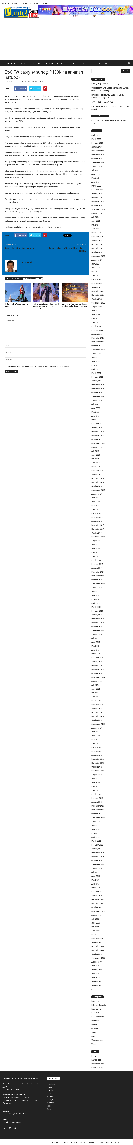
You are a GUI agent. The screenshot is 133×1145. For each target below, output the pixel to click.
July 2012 (95, 779)
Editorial (50, 1090)
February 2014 (97, 704)
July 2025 (95, 170)
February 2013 (97, 751)
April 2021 (95, 369)
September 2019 (98, 443)
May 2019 (95, 459)
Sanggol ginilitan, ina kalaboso (19, 248)
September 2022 (98, 303)
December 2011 (97, 806)
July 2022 (95, 311)
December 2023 (97, 244)
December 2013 (97, 712)
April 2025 (95, 182)
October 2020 (96, 393)
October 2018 (96, 486)
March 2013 (96, 747)
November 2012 (97, 763)
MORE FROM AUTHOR (33, 279)
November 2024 (97, 201)
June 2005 (95, 977)
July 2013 (95, 732)
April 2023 (95, 276)
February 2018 (97, 517)
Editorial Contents (98, 1005)
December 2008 (97, 946)
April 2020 (95, 416)
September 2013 (98, 724)
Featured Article (97, 1017)
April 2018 (95, 509)
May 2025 (95, 178)
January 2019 (96, 474)
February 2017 (97, 564)
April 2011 (95, 837)
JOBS (107, 63)
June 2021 (95, 361)
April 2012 (95, 790)
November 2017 (97, 529)
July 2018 (95, 498)
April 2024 (95, 229)
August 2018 (96, 494)
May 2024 (95, 225)
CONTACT (24, 3)
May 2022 (95, 318)
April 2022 (95, 322)
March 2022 (96, 326)
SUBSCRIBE (45, 3)
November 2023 (97, 248)
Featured (95, 1013)
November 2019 (97, 435)
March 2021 (96, 373)
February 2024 (97, 237)
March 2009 (96, 935)
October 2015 (96, 626)
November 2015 (97, 623)
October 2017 (96, 533)
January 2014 (96, 708)
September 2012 (98, 771)
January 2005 (96, 981)
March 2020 (96, 420)
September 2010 (98, 864)
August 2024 (96, 213)
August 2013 (96, 728)
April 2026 (95, 135)
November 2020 (97, 389)
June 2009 (95, 923)
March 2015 (96, 654)
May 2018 (95, 506)
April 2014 (95, 697)
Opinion (94, 1028)
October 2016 (96, 580)
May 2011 (95, 833)
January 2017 (96, 568)
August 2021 (96, 354)
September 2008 (98, 958)
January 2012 (96, 802)
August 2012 (96, 775)
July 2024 (95, 217)
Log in (93, 1056)
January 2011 (96, 849)
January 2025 (96, 194)
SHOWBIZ (61, 63)
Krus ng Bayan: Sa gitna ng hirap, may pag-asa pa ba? (110, 107)
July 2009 (95, 919)
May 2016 (95, 599)
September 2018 (98, 490)
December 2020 (97, 385)
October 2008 (96, 954)
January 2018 (96, 521)
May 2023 (95, 272)
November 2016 (97, 576)
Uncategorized (97, 1040)
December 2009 (97, 899)
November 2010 (97, 857)
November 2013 (97, 716)
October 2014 (96, 673)
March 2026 (96, 139)
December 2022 (97, 291)
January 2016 (96, 615)
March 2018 (96, 513)
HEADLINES (10, 63)
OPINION (49, 63)
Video (93, 1044)
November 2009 (97, 903)
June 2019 (95, 455)
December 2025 (97, 151)
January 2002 (96, 985)
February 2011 (97, 845)
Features (50, 1087)
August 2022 (96, 307)
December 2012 (97, 759)
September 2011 (98, 818)
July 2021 (95, 357)
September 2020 (98, 396)
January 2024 (96, 240)
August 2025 (96, 166)
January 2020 (96, 428)
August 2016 (96, 587)
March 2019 (96, 467)
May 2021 (95, 365)
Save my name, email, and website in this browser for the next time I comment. (38, 366)
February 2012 (97, 798)
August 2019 (96, 447)
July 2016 (95, 591)
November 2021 (97, 342)
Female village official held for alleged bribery (67, 249)
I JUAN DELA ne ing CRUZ (102, 102)
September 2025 (98, 162)
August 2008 (96, 962)
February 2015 (97, 658)
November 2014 (97, 669)
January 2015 (96, 662)
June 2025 (95, 174)
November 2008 (97, 950)
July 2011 (95, 825)
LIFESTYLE (73, 63)
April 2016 (95, 603)
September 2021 (98, 350)
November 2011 (97, 810)
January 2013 (96, 755)
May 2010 (95, 880)
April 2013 (95, 743)
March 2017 (96, 560)
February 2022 (97, 330)
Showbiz (94, 1032)
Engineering (96, 1009)
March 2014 (96, 701)
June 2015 (95, 642)
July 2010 (95, 872)
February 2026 (97, 143)
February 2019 (97, 470)
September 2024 (98, 209)
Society (94, 1036)
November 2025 (97, 155)
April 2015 (95, 650)
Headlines (95, 1021)
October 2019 (96, 439)
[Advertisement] (66, 40)
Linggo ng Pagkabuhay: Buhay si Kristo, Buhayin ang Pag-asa (74, 305)
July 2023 (95, 264)
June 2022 (95, 315)
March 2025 (96, 186)
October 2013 (96, 720)
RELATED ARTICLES (14, 279)
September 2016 (98, 584)
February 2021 (97, 377)
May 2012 (95, 786)
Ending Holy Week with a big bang (16, 305)
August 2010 (96, 868)
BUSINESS (86, 63)
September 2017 (98, 537)
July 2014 (95, 685)
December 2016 (97, 572)
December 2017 (97, 525)
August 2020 (96, 400)
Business (95, 1001)
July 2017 (95, 545)
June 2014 (95, 689)
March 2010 (96, 888)
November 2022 (97, 295)
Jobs (49, 1109)
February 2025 (97, 190)
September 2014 (98, 677)
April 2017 (95, 556)
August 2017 (96, 541)
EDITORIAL (36, 63)
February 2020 (97, 424)
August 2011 (96, 821)
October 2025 (96, 159)
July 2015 (95, 638)
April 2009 (95, 931)
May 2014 (95, 693)
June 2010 (95, 876)
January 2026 (96, 147)
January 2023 (96, 287)
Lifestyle (94, 1024)
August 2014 (96, 681)
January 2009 (96, 942)
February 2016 (97, 611)
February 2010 (97, 892)
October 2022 (96, 299)
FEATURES (23, 63)
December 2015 (97, 619)
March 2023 (96, 279)
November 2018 (97, 482)
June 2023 (95, 268)
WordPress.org (97, 1068)
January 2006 (96, 970)
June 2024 (95, 221)
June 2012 (95, 782)
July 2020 (95, 404)
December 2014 (97, 665)
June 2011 (95, 829)
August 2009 (96, 915)
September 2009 (98, 911)
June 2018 (95, 502)
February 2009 (97, 938)
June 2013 (95, 736)
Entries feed (96, 1060)
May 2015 (95, 646)
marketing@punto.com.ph (12, 1122)
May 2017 (95, 552)
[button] (129, 63)
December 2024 (97, 198)
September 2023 (98, 256)
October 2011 (96, 814)
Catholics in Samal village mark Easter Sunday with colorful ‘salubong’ (46, 306)
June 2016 (95, 595)
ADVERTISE (34, 3)
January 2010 (96, 896)
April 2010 (95, 884)
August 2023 (96, 260)
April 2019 (95, 463)
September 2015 (98, 630)
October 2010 (96, 860)
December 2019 (97, 431)
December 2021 (97, 338)
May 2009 (95, 927)
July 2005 (95, 974)
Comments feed (97, 1064)
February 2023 (97, 283)
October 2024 (96, 205)
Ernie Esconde (12, 82)
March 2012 (96, 794)
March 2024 (96, 233)
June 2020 (95, 408)
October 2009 (96, 907)
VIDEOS (97, 63)
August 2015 (96, 634)
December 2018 (97, 478)
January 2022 (96, 334)
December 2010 (97, 853)
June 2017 (95, 548)
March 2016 (96, 607)
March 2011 (96, 841)
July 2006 (95, 966)
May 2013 (95, 740)
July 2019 (95, 451)
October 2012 (96, 767)
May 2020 (95, 412)
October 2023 (96, 252)
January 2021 (96, 381)
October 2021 (96, 346)
